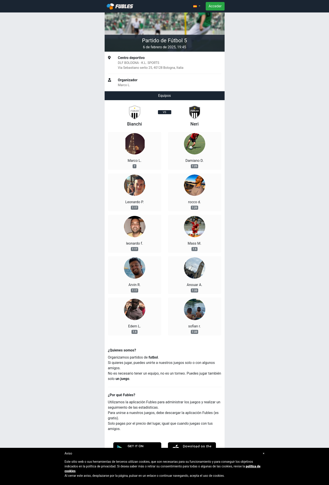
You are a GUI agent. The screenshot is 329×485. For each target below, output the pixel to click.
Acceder (215, 6)
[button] (196, 6)
